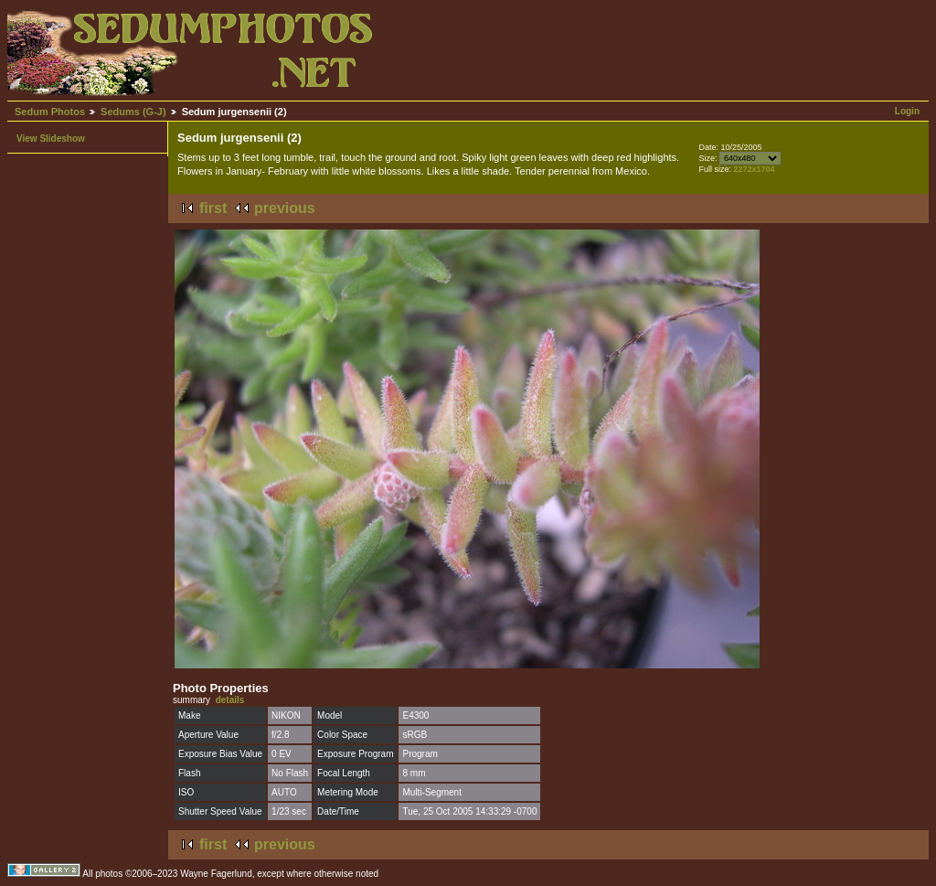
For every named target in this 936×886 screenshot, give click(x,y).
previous (284, 208)
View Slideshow (50, 138)
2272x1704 (753, 169)
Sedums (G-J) (133, 111)
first (213, 208)
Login (907, 111)
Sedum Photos (50, 111)
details (230, 700)
